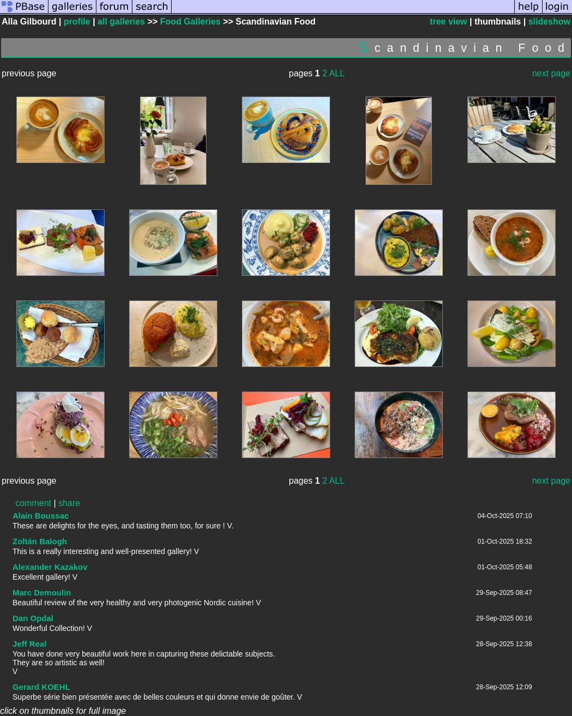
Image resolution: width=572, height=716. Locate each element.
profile (77, 21)
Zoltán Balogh (40, 541)
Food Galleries (190, 21)
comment (33, 503)
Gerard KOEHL (41, 686)
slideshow (549, 21)
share (69, 503)
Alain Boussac (41, 515)
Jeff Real (30, 643)
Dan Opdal (33, 618)
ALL (336, 73)
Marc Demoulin (42, 592)
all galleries (121, 21)
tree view (448, 21)
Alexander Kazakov (50, 566)
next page (551, 73)
